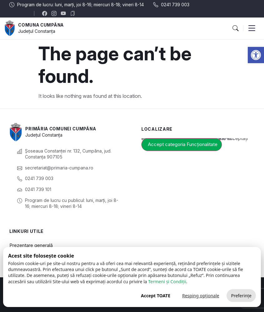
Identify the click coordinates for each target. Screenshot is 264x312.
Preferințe (241, 296)
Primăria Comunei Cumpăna (62, 128)
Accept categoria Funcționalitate (183, 144)
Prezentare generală (31, 245)
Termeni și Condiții (167, 281)
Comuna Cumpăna (42, 25)
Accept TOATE (155, 296)
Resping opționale (200, 296)
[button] (256, 55)
